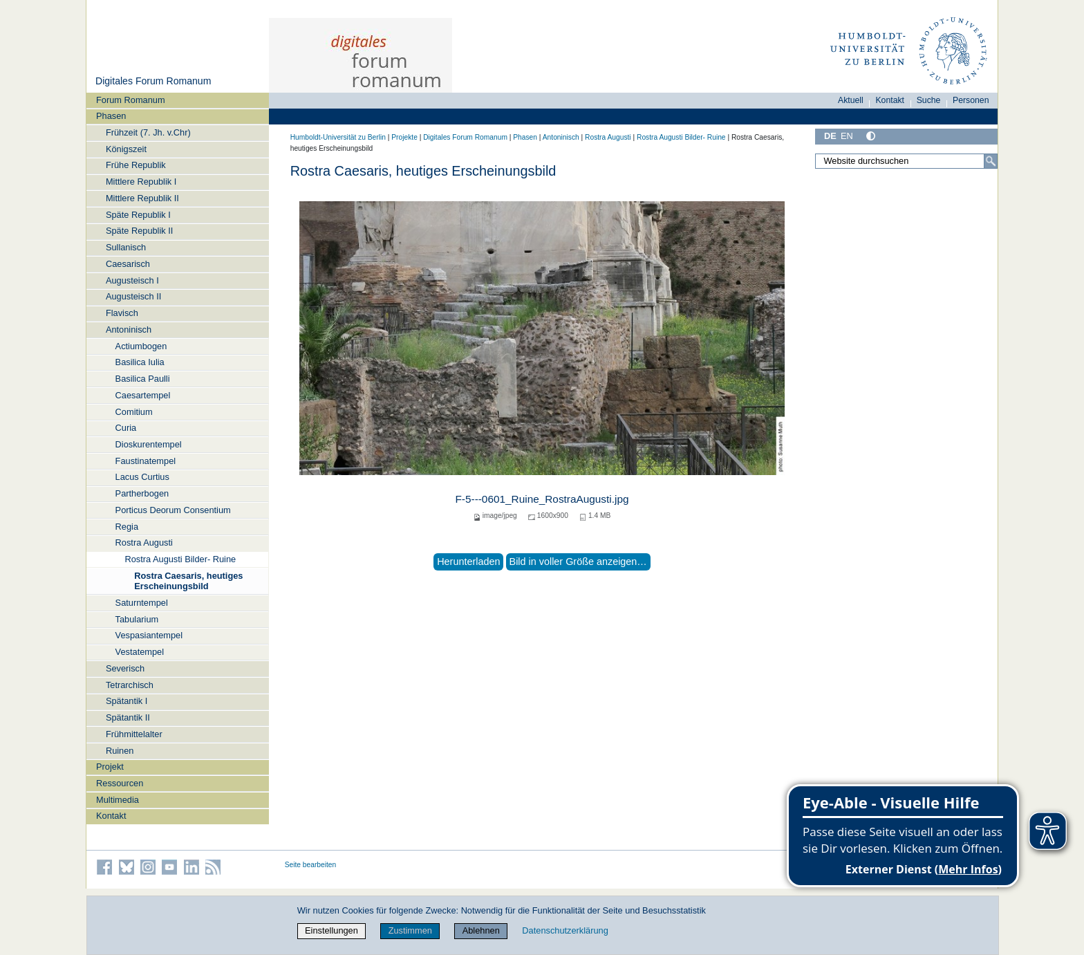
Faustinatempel (145, 461)
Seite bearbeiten (311, 865)
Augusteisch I (132, 280)
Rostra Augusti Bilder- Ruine (180, 559)
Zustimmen (410, 930)
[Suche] (991, 161)
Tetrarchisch (129, 685)
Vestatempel (139, 652)
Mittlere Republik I (141, 181)
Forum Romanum (130, 100)
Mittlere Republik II (142, 198)
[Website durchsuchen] (906, 161)
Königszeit (126, 149)
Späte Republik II (139, 230)
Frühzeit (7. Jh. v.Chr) (148, 132)
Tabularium (137, 619)
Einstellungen (331, 930)
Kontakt (111, 815)
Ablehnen (481, 930)
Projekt (110, 766)
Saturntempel (141, 602)
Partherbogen (142, 493)
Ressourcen (119, 783)
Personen (971, 100)
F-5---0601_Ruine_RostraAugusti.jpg (541, 499)
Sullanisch (126, 247)
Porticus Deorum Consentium (173, 510)
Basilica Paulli (142, 378)
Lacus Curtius (142, 477)
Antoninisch (128, 329)
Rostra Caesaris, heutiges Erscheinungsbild (188, 581)
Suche (929, 100)
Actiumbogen (141, 346)
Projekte (404, 137)
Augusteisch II (133, 296)
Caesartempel (143, 395)
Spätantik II (128, 717)
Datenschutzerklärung (565, 930)
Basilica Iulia (140, 362)
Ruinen (120, 750)
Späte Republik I (138, 215)
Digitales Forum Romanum (153, 80)
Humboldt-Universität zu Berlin (338, 137)
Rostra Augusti (144, 542)
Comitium (134, 412)
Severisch (125, 668)
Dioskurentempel (148, 444)
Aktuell (850, 100)
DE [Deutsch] (830, 136)
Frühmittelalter (134, 734)
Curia (126, 428)
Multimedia (117, 800)
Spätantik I (126, 701)
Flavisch (122, 313)
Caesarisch (128, 264)
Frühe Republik (136, 165)
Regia (126, 526)
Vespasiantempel (149, 635)
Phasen (111, 116)
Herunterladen (468, 561)
